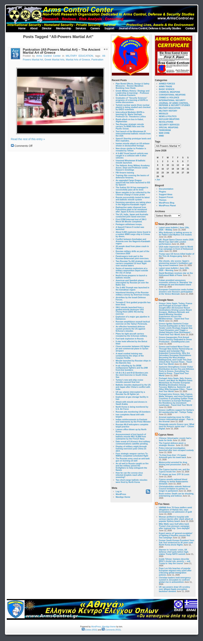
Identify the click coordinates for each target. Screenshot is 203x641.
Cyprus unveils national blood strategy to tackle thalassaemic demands (173, 481)
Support (109, 28)
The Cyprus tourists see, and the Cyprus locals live (174, 470)
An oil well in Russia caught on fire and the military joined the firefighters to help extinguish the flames (132, 466)
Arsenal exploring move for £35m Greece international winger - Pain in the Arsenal (176, 419)
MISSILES (163, 114)
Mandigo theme (123, 497)
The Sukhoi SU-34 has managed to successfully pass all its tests (132, 188)
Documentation (166, 189)
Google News (165, 300)
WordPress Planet (167, 205)
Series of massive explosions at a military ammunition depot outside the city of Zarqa (132, 270)
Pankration (97, 59)
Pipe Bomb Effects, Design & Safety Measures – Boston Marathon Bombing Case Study (132, 86)
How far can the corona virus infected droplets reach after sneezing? (129, 475)
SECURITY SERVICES (169, 125)
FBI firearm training (125, 173)
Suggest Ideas (165, 194)
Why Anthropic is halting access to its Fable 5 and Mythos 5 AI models (175, 233)
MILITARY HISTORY (168, 111)
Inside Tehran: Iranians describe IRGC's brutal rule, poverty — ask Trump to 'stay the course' (175, 561)
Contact (190, 28)
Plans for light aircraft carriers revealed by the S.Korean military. (131, 335)
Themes (163, 200)
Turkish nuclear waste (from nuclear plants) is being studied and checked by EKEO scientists (133, 107)
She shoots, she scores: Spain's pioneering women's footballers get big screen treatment (175, 263)
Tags (157, 141)
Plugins (162, 192)
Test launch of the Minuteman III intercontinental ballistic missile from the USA (133, 133)
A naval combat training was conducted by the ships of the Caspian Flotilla (130, 356)
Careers (95, 28)
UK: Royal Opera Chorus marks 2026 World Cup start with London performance (176, 242)
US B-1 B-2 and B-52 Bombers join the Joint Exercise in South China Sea (132, 375)
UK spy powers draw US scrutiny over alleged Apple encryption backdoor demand (174, 589)
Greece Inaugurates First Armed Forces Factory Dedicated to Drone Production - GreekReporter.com (175, 339)
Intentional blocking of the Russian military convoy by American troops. (133, 293)
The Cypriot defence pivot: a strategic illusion (172, 444)
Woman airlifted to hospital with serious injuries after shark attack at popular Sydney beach (176, 519)
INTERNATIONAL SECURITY (172, 100)
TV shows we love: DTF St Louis (174, 474)
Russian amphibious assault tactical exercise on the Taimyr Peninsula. (133, 323)
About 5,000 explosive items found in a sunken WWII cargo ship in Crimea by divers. (133, 234)
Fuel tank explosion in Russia (130, 339)
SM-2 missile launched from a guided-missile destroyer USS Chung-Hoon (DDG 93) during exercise (130, 310)
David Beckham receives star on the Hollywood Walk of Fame (176, 274)
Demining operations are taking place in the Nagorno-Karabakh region (133, 203)
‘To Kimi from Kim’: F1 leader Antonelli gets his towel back (172, 456)
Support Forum (166, 197)
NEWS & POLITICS (168, 116)
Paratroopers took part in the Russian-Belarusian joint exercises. (132, 257)
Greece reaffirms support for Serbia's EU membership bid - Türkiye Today (176, 411)
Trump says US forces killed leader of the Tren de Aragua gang (176, 255)
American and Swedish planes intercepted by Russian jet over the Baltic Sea (132, 282)
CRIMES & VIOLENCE (169, 97)
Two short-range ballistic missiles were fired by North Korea (131, 481)
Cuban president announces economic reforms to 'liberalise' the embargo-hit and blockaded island (175, 282)
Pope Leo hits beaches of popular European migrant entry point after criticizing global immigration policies (175, 571)
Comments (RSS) (111, 630)
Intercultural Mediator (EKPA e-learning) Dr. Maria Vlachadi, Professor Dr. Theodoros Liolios (131, 114)
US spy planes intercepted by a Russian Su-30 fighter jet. (130, 393)
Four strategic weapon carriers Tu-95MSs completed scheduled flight (132, 455)
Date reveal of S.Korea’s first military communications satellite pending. (133, 442)
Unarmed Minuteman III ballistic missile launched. (131, 162)
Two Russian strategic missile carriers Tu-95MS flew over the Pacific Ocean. (130, 126)
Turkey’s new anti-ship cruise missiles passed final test (129, 381)
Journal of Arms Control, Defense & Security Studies (150, 28)
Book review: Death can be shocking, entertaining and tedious (176, 495)
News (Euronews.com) (171, 224)
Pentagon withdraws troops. (129, 224)
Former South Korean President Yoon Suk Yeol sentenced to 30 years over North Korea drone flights (176, 542)
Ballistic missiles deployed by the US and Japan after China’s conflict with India (133, 387)
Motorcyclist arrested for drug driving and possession (173, 463)
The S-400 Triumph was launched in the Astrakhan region (132, 289)
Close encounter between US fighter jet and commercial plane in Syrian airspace (133, 348)
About (33, 28)
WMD (161, 136)
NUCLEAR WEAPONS (169, 119)
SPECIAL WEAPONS (168, 127)
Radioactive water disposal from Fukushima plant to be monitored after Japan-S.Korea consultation (131, 209)
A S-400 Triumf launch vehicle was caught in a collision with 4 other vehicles (132, 155)
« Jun (157, 180)
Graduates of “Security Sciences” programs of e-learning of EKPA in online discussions (132, 100)
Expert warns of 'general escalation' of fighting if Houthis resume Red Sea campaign (176, 535)
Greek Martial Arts (54, 59)
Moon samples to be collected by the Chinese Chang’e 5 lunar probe (133, 193)
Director (46, 28)
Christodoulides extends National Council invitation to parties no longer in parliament (175, 488)
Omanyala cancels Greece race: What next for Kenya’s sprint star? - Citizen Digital (176, 426)
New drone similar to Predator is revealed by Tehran (131, 149)
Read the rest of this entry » (28, 139)
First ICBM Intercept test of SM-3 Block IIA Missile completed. (131, 220)
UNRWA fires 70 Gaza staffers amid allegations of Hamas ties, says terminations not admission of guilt (175, 509)
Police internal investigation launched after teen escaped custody (176, 449)
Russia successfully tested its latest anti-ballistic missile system (133, 198)
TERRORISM (165, 130)
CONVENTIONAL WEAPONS (172, 95)
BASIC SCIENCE (166, 89)
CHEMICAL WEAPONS (169, 92)
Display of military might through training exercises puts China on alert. (131, 448)
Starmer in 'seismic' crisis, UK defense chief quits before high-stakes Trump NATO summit (174, 552)
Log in (119, 491)
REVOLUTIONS (166, 122)
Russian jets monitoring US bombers (133, 412)
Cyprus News (165, 434)
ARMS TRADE (165, 86)
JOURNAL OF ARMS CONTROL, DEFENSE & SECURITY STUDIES (174, 104)
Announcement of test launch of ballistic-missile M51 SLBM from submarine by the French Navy (131, 436)
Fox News (163, 504)
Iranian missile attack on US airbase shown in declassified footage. (133, 144)
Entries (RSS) (89, 630)
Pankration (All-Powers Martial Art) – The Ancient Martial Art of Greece (61, 51)
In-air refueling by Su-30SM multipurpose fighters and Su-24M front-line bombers (132, 368)
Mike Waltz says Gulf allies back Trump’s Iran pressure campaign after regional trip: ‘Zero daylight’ (174, 526)
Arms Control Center (48, 55)
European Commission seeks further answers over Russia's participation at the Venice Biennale (176, 291)
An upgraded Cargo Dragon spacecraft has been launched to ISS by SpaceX (133, 182)
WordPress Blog (166, 203)
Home (21, 28)
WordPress (121, 494)
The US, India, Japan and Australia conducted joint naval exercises (132, 215)
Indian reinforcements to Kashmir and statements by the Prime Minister (133, 420)
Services (81, 28)
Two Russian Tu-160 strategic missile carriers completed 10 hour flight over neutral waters (133, 263)
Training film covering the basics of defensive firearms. (132, 176)
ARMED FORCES (167, 84)
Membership (63, 28)
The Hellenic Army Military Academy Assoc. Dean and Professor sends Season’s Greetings (133, 167)
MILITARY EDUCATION (79, 55)
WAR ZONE (164, 133)
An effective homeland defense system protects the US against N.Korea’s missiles (130, 329)
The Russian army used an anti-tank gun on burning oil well (133, 460)
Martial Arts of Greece (78, 59)
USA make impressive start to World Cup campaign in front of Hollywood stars (176, 249)
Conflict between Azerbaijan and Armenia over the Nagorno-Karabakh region (133, 241)
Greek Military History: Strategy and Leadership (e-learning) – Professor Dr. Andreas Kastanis (132, 93)
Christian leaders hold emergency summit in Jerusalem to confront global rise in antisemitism (175, 580)
